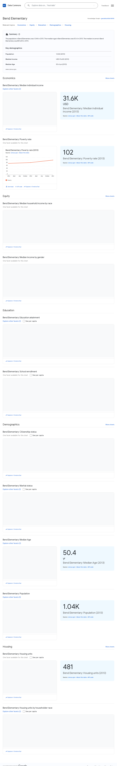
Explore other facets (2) (12, 89)
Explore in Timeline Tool (14, 129)
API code (90, 116)
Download (10, 186)
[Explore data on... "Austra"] (61, 5)
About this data (81, 116)
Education (42, 25)
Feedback (105, 6)
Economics (22, 25)
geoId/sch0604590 (107, 18)
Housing (68, 25)
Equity (32, 25)
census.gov (71, 116)
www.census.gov (11, 69)
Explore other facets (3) (12, 489)
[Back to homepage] (4, 5)
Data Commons (14, 5)
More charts (110, 78)
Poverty (9, 180)
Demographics (55, 25)
